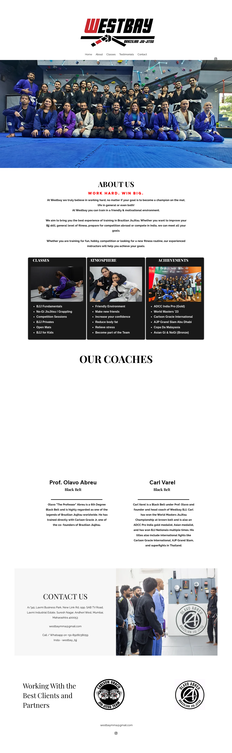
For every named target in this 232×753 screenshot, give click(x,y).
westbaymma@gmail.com (65, 626)
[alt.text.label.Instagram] (216, 59)
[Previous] (20, 114)
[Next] (211, 114)
